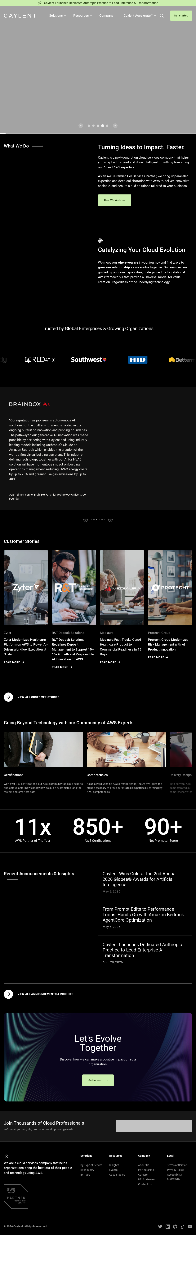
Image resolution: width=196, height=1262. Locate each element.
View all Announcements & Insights (39, 994)
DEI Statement (147, 1179)
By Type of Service (91, 1165)
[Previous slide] (80, 125)
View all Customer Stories (32, 697)
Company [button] (108, 15)
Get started (181, 15)
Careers (143, 1174)
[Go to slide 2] (93, 126)
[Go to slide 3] (98, 125)
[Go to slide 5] (107, 126)
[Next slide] (115, 125)
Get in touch (98, 1080)
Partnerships (146, 1169)
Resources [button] (83, 15)
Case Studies (117, 1174)
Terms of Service (177, 1165)
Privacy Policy (175, 1169)
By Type (85, 1174)
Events (113, 1169)
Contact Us (145, 1184)
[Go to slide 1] (89, 126)
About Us (143, 1165)
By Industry (87, 1169)
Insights (114, 1165)
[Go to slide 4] (102, 126)
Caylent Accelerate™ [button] (140, 15)
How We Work (114, 200)
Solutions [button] (58, 15)
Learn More (18, 100)
